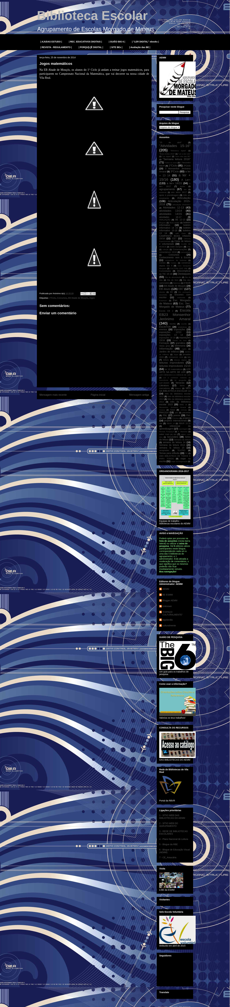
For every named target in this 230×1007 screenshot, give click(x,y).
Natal (172, 410)
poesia (176, 415)
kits (189, 357)
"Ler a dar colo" (184, 154)
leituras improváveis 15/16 (175, 365)
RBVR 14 (171, 423)
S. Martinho (183, 432)
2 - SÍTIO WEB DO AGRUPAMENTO (168, 824)
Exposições (179, 329)
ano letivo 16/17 (179, 192)
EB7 (181, 288)
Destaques (184, 273)
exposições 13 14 (171, 335)
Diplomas (176, 283)
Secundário (172, 437)
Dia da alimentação (173, 277)
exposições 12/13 (170, 332)
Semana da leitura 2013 (172, 445)
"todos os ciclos (171, 163)
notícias (184, 410)
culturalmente (169, 625)
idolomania (180, 345)
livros (182, 386)
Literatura (164, 385)
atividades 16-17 (170, 217)
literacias (180, 382)
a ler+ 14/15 (174, 183)
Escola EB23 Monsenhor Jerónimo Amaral (175, 314)
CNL (189, 247)
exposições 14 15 (167, 338)
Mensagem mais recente (53, 394)
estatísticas (182, 327)
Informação (166, 348)
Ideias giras (164, 346)
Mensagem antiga (139, 394)
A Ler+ (186, 179)
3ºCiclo (174, 171)
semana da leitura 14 (174, 442)
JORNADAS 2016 (176, 357)
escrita (173, 324)
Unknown (167, 606)
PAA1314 (164, 412)
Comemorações (180, 249)
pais (176, 413)
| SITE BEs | (116, 47)
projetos (187, 418)
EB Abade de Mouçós (78, 298)
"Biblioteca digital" (178, 151)
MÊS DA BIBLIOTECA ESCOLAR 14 (175, 389)
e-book (187, 283)
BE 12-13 (180, 219)
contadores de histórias (175, 260)
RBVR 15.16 (185, 423)
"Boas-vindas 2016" (167, 154)
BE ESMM (167, 594)
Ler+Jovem (164, 383)
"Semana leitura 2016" (177, 159)
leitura (166, 360)
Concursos (62, 298)
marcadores (164, 388)
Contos (162, 263)
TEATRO (181, 450)
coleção (165, 249)
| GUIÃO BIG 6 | (117, 41)
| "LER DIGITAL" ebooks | (145, 41)
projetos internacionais (175, 420)
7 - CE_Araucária (167, 857)
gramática (180, 343)
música (162, 410)
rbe (160, 423)
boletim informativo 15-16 (175, 229)
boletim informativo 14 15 (175, 226)
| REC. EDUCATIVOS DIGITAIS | (85, 41)
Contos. (174, 263)
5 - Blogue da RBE (168, 844)
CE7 (174, 238)
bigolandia (167, 620)
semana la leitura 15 (171, 447)
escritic (184, 324)
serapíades (164, 450)
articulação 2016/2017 (181, 205)
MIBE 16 (183, 405)
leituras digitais (180, 360)
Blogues (162, 223)
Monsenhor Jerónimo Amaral (172, 407)
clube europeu (176, 247)
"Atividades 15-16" (175, 146)
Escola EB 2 (166, 311)
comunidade (186, 252)
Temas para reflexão (169, 453)
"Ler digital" (166, 156)
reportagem (183, 429)
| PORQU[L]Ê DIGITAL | (91, 47)
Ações (182, 186)
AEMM (165, 589)
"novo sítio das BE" (183, 156)
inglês (184, 349)
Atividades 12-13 (173, 207)
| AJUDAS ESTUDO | (51, 41)
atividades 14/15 (170, 213)
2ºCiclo (187, 165)
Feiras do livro (180, 340)
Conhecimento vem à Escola (175, 257)
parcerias (186, 412)
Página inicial (98, 394)
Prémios (175, 418)
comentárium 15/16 (168, 252)
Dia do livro (172, 280)
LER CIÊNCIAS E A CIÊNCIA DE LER (175, 375)
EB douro (164, 288)
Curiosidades (165, 271)
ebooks (162, 292)
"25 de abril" (170, 142)
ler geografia (180, 380)
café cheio (180, 233)
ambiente (163, 192)
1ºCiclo (52, 298)
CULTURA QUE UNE (179, 268)
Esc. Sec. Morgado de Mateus (175, 305)
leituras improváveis (171, 362)
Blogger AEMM (169, 600)
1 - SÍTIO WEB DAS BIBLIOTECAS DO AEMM (172, 816)
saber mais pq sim (168, 434)
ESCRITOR (165, 327)
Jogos (92, 298)
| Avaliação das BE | (139, 47)
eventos (163, 329)
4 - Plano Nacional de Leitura (173, 839)
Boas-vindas (175, 223)
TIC (186, 453)
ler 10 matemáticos (173, 369)
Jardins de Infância (169, 351)
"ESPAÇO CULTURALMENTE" (172, 613)
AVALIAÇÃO (164, 220)
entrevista (181, 297)
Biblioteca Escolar (92, 15)
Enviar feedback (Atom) (100, 403)
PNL (165, 415)
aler (185, 189)
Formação (164, 343)
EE (171, 292)
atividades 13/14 (170, 210)
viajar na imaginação (179, 461)
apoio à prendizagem (169, 195)
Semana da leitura (182, 440)
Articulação (184, 198)
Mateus (178, 388)
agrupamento (167, 189)
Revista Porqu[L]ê (166, 432)
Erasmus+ (163, 301)
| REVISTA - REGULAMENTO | (56, 47)
